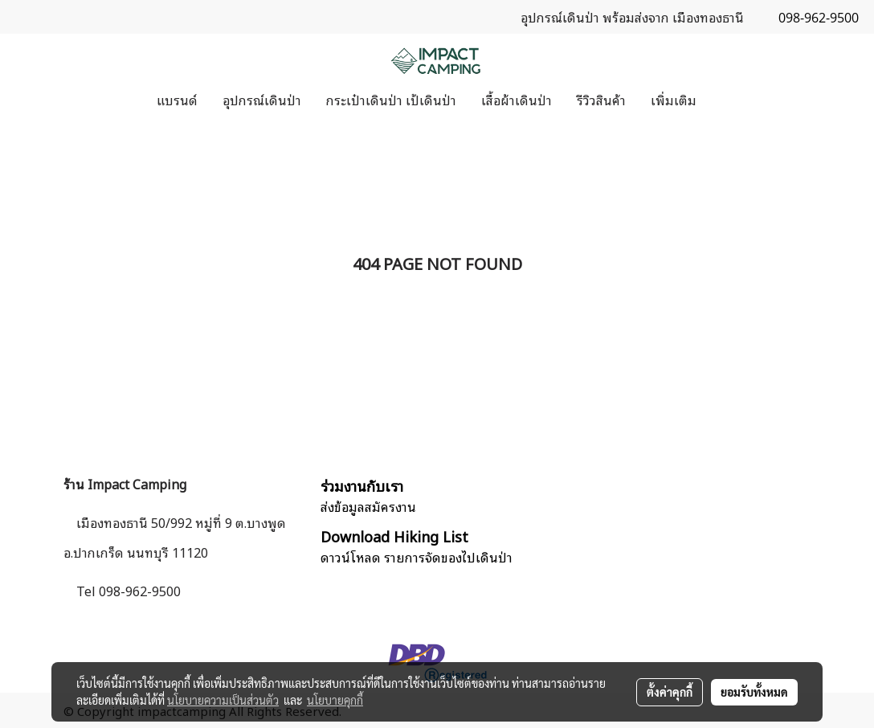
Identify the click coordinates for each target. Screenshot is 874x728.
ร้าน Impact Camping (124, 483)
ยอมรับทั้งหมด (754, 692)
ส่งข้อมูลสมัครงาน (368, 506)
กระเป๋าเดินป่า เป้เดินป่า (391, 99)
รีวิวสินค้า (601, 99)
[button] (723, 99)
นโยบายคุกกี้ (335, 700)
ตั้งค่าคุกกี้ (669, 692)
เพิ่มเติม (673, 99)
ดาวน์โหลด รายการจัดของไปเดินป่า (417, 556)
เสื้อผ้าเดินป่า (516, 99)
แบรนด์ (177, 99)
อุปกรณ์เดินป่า (262, 99)
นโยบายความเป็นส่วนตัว (223, 700)
